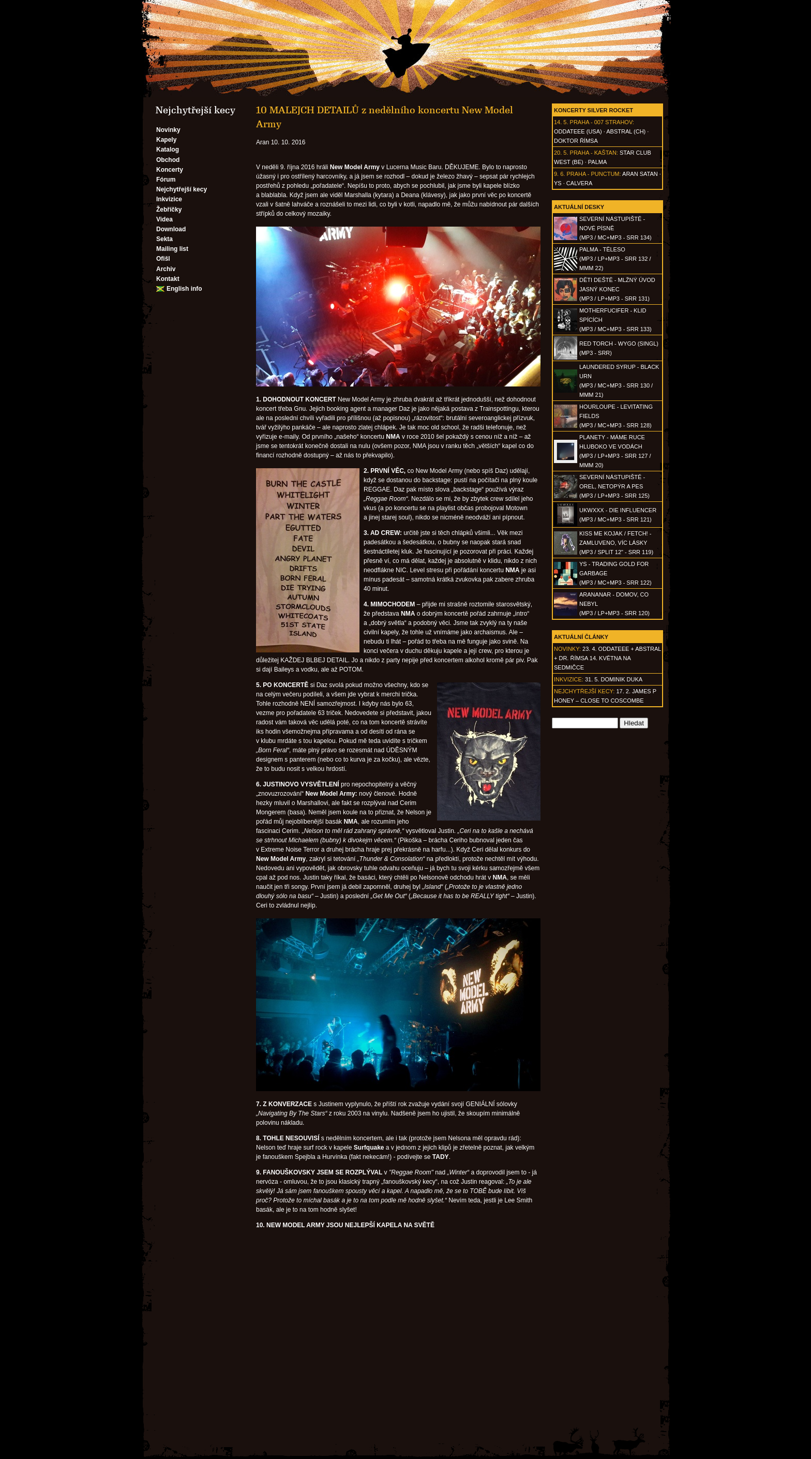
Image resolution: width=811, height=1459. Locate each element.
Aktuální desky (579, 207)
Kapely (166, 139)
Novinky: (567, 649)
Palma (597, 162)
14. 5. (561, 122)
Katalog (167, 149)
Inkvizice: (568, 679)
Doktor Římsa (576, 141)
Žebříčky (169, 209)
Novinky (168, 129)
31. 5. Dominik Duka (613, 679)
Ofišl (163, 258)
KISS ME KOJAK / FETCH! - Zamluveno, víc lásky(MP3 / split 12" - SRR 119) (616, 542)
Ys (558, 183)
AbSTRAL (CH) (625, 131)
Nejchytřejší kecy (181, 189)
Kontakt (167, 278)
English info (184, 288)
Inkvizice (169, 199)
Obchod (167, 159)
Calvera (579, 183)
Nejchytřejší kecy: (584, 691)
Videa (164, 219)
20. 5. (561, 153)
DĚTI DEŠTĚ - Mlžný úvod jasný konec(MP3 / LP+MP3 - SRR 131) (617, 289)
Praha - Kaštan (593, 153)
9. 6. (559, 174)
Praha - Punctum (592, 174)
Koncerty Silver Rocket (593, 110)
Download (171, 229)
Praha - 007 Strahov (601, 122)
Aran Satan (640, 174)
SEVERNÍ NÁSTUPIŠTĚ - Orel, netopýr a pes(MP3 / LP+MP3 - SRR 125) (614, 486)
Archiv (165, 269)
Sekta (164, 239)
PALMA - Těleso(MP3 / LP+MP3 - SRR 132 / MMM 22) (615, 258)
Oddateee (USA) (578, 131)
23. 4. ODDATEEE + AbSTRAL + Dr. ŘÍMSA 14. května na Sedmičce (607, 658)
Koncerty (169, 169)
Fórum (165, 179)
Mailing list (172, 248)
